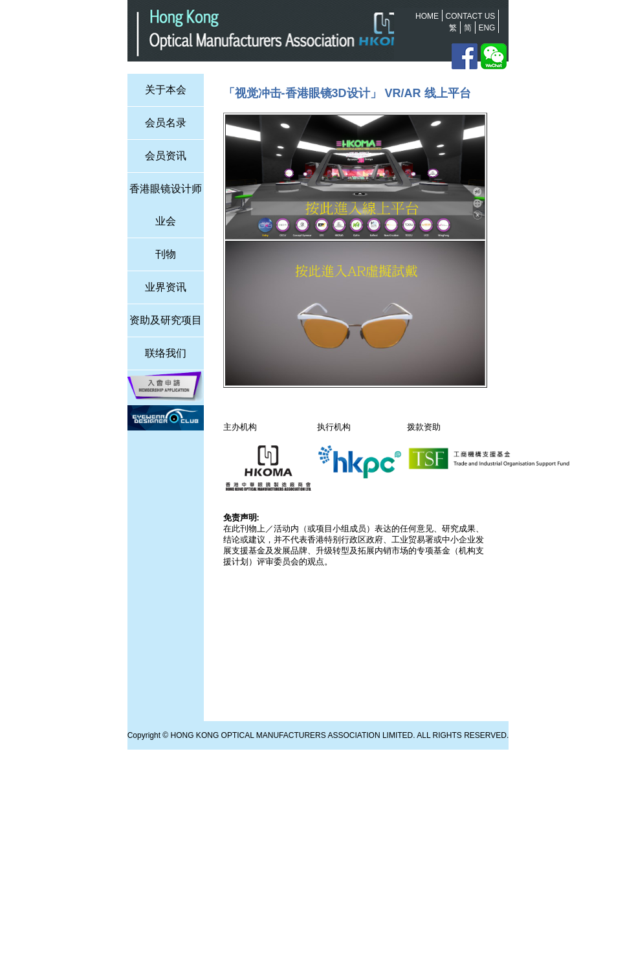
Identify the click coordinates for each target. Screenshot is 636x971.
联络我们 (165, 353)
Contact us (470, 16)
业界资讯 (165, 287)
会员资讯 (165, 155)
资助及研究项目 (165, 320)
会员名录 (165, 122)
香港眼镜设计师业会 (165, 205)
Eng (486, 27)
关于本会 (165, 89)
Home (427, 16)
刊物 (165, 254)
